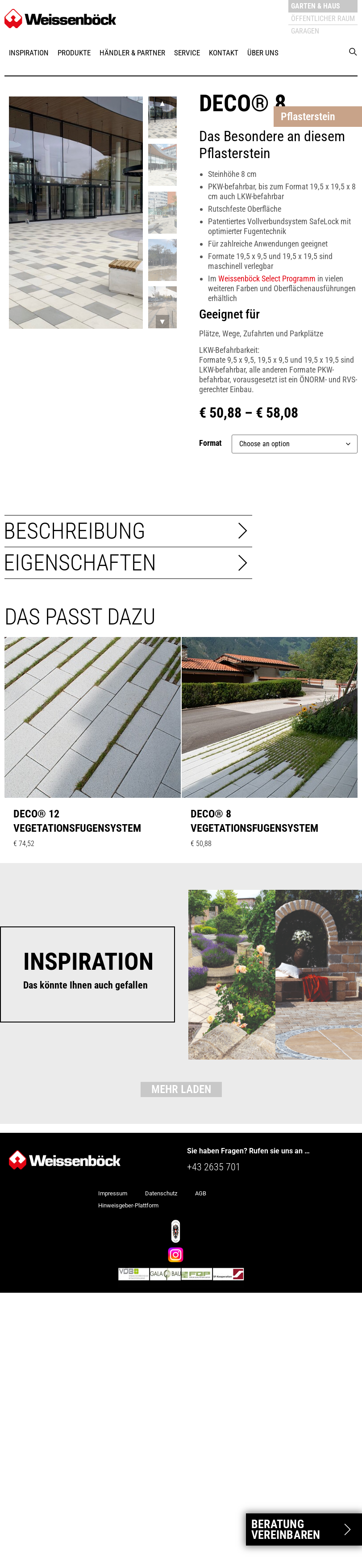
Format (210, 443)
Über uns (263, 52)
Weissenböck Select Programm (267, 278)
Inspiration (29, 52)
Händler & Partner (132, 52)
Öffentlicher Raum (323, 18)
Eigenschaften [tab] (80, 563)
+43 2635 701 (214, 1167)
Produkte (74, 52)
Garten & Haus (315, 6)
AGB (200, 1193)
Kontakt (223, 52)
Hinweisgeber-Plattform (128, 1205)
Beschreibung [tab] (75, 531)
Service (187, 52)
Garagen (305, 31)
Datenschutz (161, 1193)
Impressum (112, 1193)
